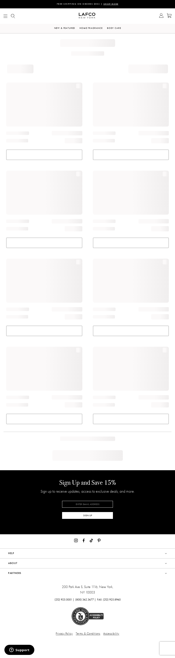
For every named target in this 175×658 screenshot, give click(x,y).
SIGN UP (87, 515)
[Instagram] (76, 540)
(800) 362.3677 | (85, 599)
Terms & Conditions (88, 633)
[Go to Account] (161, 16)
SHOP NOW (110, 4)
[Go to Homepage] (87, 16)
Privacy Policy (64, 633)
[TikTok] (91, 540)
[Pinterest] (99, 540)
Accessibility (111, 633)
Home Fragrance (91, 28)
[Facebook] (83, 540)
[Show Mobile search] (13, 16)
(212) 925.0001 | (64, 599)
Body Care (114, 28)
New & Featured (64, 28)
